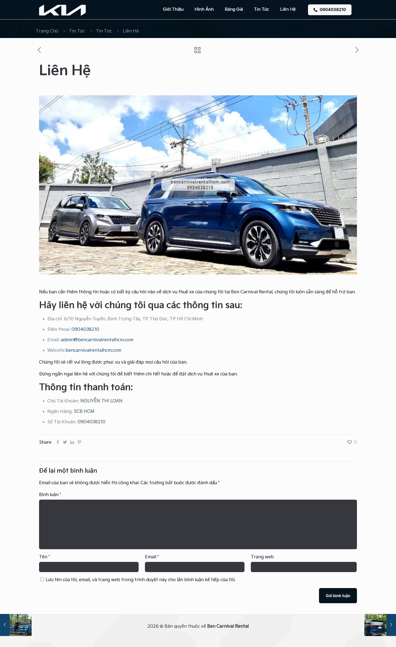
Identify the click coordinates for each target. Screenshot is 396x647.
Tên (44, 557)
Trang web (262, 557)
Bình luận (50, 494)
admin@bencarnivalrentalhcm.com (97, 340)
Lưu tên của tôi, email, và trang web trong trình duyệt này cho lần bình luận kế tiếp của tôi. (140, 580)
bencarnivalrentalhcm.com (93, 350)
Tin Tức (77, 31)
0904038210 (330, 9)
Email (152, 557)
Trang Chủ (47, 31)
